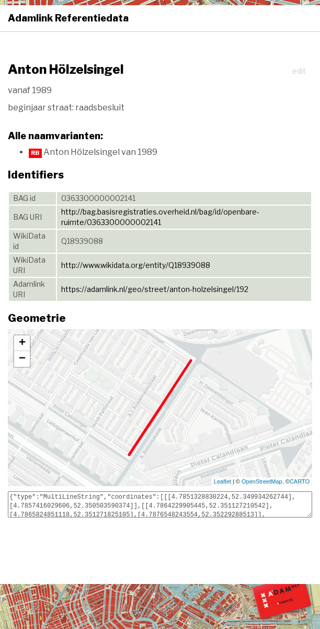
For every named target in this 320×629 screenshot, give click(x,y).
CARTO (300, 481)
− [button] (22, 359)
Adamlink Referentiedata (68, 18)
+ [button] (22, 343)
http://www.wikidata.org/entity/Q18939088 (135, 265)
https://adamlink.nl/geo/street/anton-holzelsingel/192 (154, 289)
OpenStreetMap (262, 481)
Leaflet (222, 481)
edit (299, 70)
